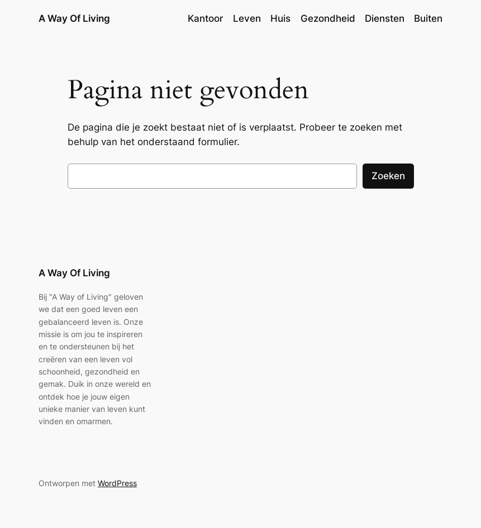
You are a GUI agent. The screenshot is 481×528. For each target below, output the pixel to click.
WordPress (117, 483)
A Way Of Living (74, 18)
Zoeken (388, 175)
